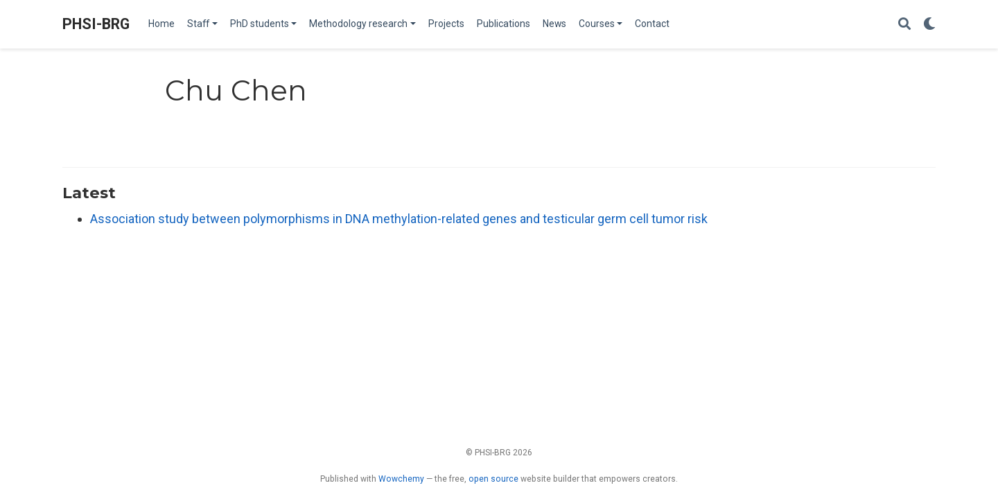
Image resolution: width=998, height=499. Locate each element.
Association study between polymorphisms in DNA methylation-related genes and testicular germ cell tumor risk (399, 218)
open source (493, 479)
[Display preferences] (929, 25)
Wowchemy (401, 479)
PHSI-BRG (96, 24)
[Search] (904, 25)
